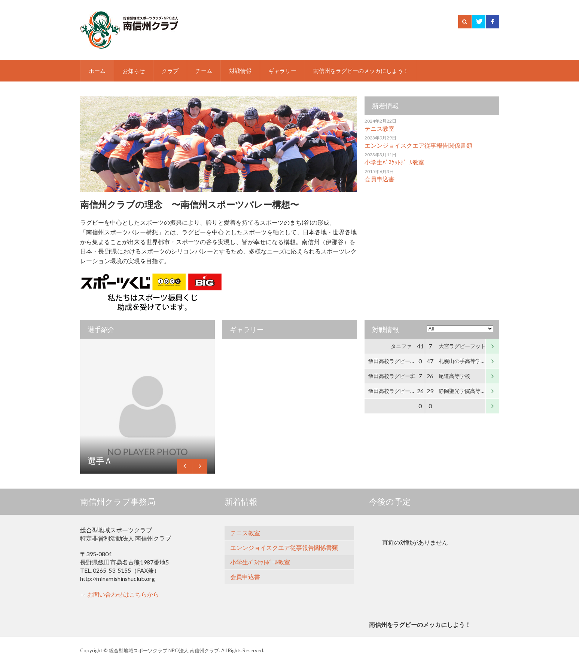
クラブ (170, 70)
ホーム (97, 70)
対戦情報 (240, 70)
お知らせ (133, 70)
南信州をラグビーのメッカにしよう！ (361, 70)
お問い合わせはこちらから (123, 594)
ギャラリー (282, 70)
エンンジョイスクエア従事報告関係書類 (418, 145)
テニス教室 (379, 128)
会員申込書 (379, 178)
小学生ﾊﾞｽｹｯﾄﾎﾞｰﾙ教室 (394, 162)
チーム (203, 70)
